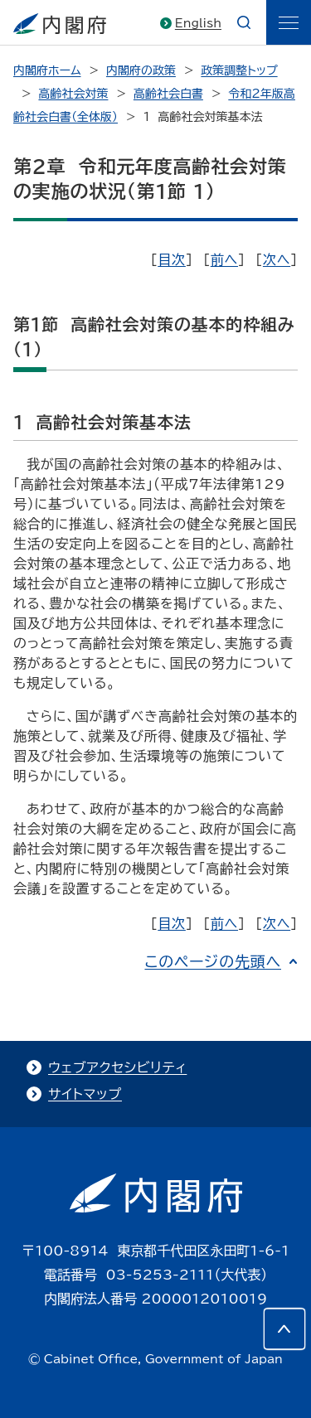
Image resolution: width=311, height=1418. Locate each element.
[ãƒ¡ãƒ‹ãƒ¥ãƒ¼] (288, 22)
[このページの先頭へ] (284, 1328)
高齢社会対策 (73, 93)
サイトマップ (85, 1094)
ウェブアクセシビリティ (117, 1067)
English (198, 23)
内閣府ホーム (46, 70)
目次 (172, 259)
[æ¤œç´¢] (243, 22)
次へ (276, 259)
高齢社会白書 (168, 93)
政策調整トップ (239, 70)
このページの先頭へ (212, 961)
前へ (224, 259)
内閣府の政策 (141, 70)
